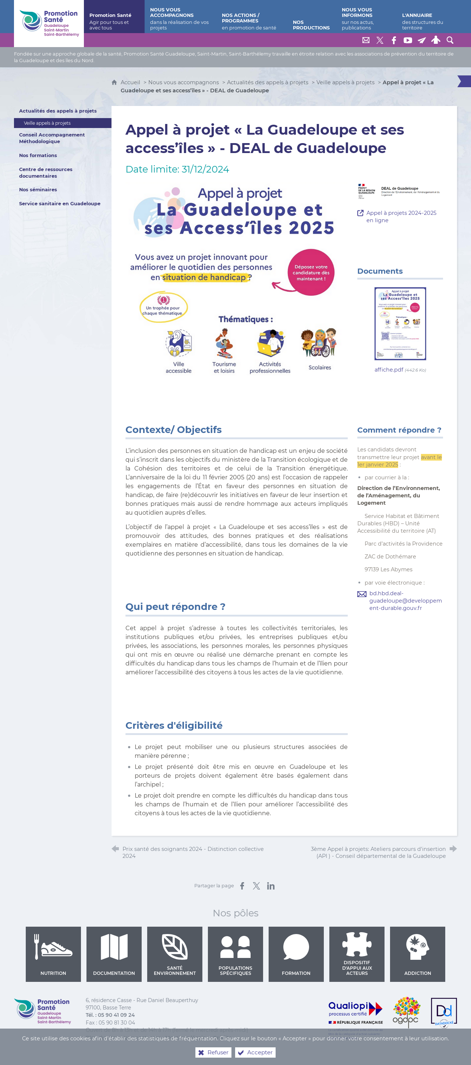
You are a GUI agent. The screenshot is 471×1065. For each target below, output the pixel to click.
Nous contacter (140, 1038)
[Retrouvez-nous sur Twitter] (380, 40)
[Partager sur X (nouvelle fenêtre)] (256, 886)
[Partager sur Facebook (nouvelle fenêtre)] (242, 886)
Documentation (114, 955)
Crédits (222, 1038)
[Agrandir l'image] (236, 279)
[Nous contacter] (366, 40)
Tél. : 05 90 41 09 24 (110, 1015)
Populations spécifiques (235, 955)
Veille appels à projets (345, 82)
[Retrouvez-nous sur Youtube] (408, 40)
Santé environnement (175, 955)
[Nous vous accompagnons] (180, 16)
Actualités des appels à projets (267, 82)
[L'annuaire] (427, 16)
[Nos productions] (312, 16)
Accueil (131, 82)
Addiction (418, 955)
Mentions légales (186, 1038)
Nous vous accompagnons (183, 82)
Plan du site (101, 1038)
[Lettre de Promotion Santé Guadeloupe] (422, 40)
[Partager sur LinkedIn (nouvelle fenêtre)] (271, 886)
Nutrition (53, 955)
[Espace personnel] (436, 40)
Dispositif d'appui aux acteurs (357, 954)
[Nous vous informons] (366, 16)
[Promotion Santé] (114, 16)
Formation (296, 955)
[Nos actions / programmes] (251, 16)
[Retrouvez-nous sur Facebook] (394, 40)
